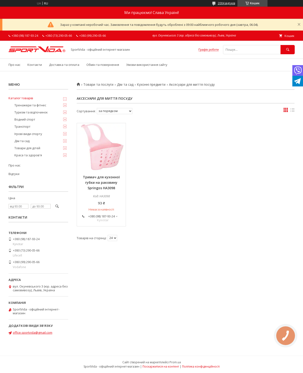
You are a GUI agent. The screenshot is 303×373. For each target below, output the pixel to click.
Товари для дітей (27, 148)
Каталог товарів (21, 98)
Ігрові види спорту (28, 134)
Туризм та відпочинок (31, 112)
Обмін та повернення (102, 65)
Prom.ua (175, 362)
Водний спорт (24, 119)
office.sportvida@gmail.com (32, 332)
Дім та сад (125, 84)
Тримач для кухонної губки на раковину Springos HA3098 (101, 182)
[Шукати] (288, 49)
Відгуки (14, 174)
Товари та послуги (98, 84)
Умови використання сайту (146, 65)
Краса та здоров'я (28, 155)
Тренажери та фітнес (30, 105)
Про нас (14, 65)
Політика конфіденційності (201, 366)
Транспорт (22, 126)
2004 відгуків (226, 3)
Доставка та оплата (64, 65)
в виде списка (292, 111)
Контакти (34, 65)
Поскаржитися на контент (161, 366)
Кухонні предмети (151, 84)
